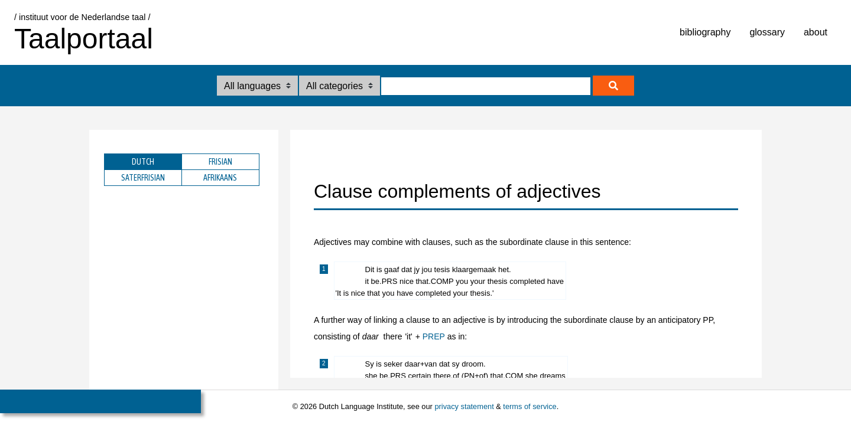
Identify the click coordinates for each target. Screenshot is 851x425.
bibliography (705, 32)
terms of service (529, 406)
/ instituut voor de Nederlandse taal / (82, 17)
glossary (767, 32)
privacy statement (463, 406)
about (815, 32)
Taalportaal (83, 38)
